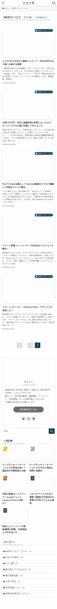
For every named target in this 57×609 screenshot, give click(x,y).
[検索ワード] (28, 431)
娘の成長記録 (13, 575)
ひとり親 (11, 563)
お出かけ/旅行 (14, 557)
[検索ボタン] (54, 3)
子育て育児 (12, 581)
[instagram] (29, 419)
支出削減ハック (15, 587)
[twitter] (23, 419)
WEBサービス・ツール (18, 551)
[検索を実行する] (52, 431)
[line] (34, 419)
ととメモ (28, 3)
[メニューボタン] (3, 3)
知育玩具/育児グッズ (17, 593)
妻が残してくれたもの (18, 569)
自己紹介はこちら (28, 409)
